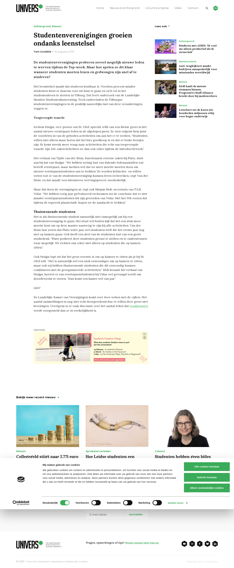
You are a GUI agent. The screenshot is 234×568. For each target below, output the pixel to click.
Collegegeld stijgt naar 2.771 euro (47, 456)
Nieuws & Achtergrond (122, 8)
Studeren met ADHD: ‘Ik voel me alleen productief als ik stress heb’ (198, 49)
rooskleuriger (43, 310)
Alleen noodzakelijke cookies (207, 546)
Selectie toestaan (207, 536)
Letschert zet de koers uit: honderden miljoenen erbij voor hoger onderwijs (196, 113)
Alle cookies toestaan (206, 525)
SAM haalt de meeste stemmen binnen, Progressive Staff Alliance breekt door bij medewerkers (198, 91)
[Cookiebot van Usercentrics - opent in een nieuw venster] (21, 561)
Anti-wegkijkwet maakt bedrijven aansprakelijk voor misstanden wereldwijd (198, 69)
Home (97, 8)
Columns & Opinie (154, 8)
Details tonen (175, 561)
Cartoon (190, 8)
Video (175, 8)
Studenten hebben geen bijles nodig (183, 459)
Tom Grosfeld (42, 51)
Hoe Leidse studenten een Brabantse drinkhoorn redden (114, 459)
